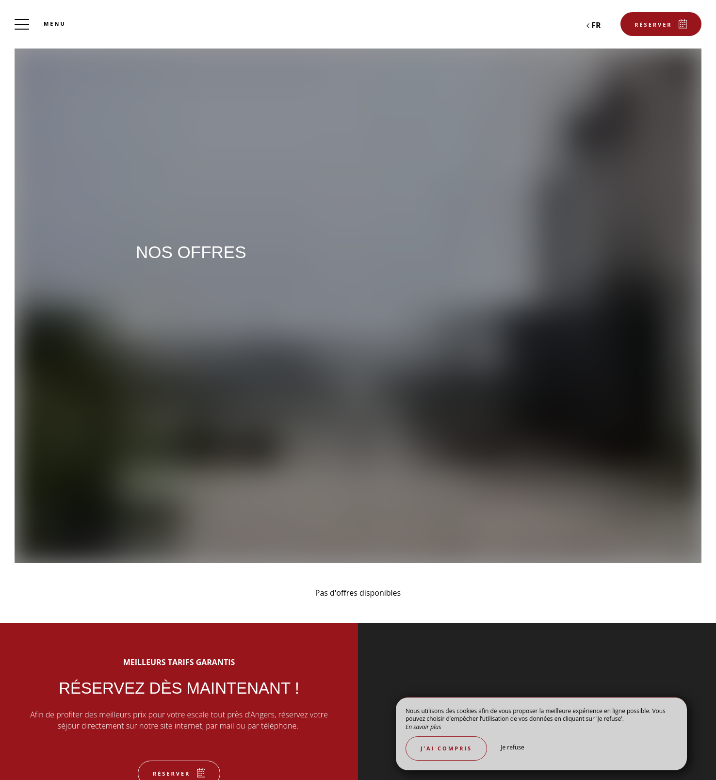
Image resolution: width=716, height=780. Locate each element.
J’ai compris (446, 748)
